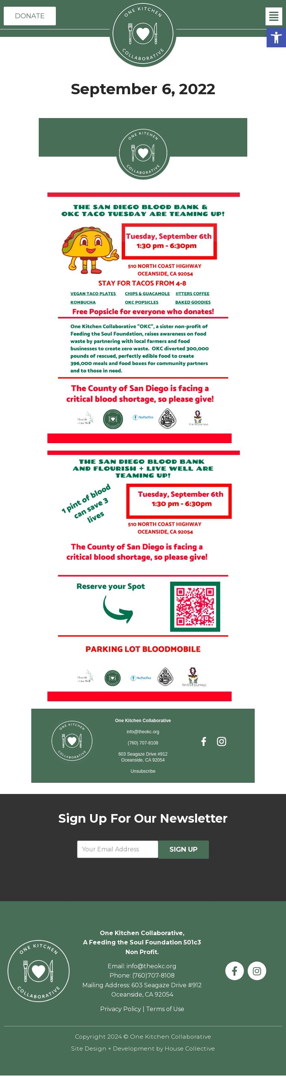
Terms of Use (165, 1010)
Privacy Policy (120, 1010)
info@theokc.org (143, 732)
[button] (276, 37)
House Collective (191, 1049)
